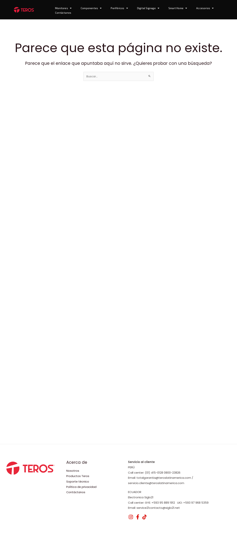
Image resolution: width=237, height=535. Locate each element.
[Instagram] (131, 517)
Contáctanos (63, 12)
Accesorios (205, 8)
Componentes (91, 8)
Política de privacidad (81, 487)
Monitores (63, 8)
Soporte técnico (77, 481)
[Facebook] (138, 517)
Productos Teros (78, 476)
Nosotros (72, 471)
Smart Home (177, 8)
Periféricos (119, 8)
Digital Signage (148, 8)
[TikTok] (144, 517)
